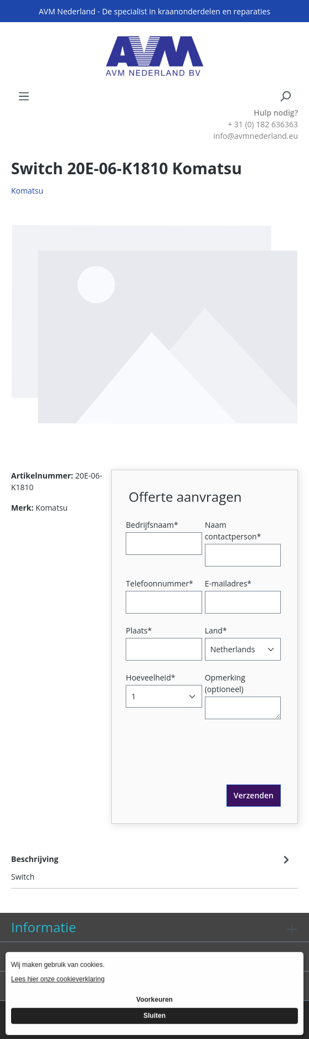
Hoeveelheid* (150, 677)
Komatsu (27, 190)
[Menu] (24, 96)
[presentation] (212, 763)
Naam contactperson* (233, 531)
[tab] (151, 867)
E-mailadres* (228, 583)
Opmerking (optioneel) (225, 683)
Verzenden (254, 795)
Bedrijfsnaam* (152, 525)
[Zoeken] (285, 96)
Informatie (43, 927)
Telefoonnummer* (159, 583)
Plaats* (139, 630)
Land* (216, 630)
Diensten (38, 956)
